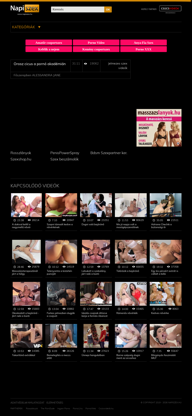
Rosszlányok (20, 153)
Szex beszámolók (64, 159)
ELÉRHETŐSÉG (54, 403)
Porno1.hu (78, 409)
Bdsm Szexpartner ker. (108, 153)
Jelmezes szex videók (26, 212)
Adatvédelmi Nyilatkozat (27, 403)
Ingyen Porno (63, 409)
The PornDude (48, 409)
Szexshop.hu (20, 159)
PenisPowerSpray (64, 153)
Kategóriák (26, 27)
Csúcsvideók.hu (106, 409)
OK (108, 9)
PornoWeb (91, 409)
